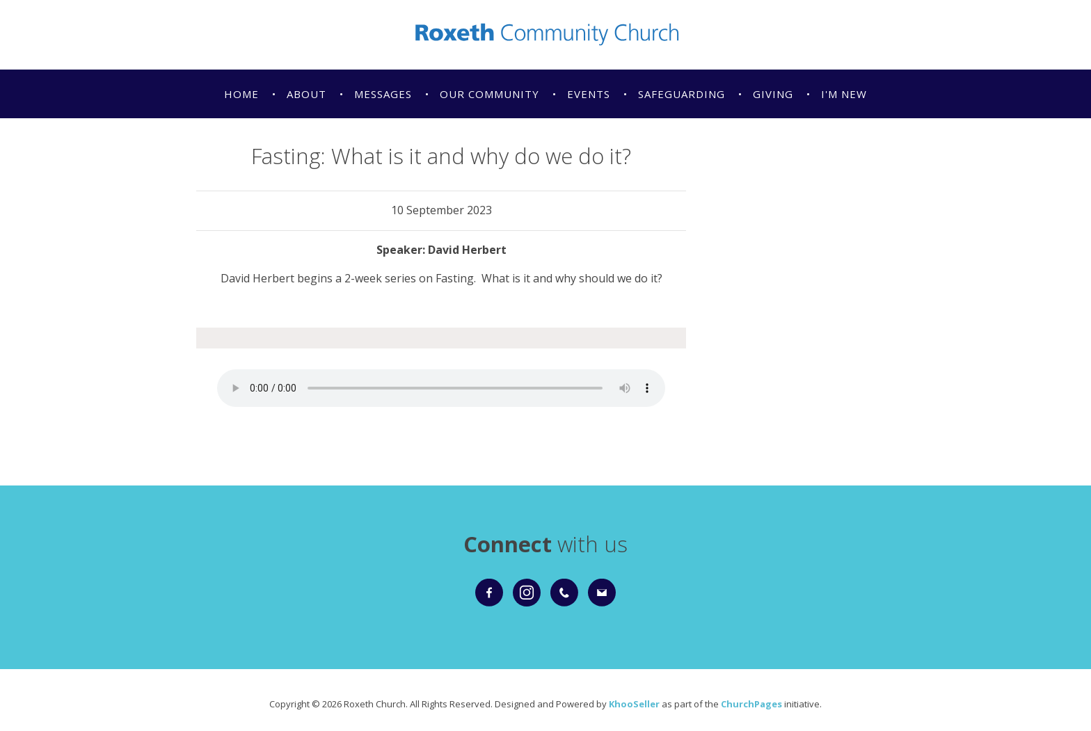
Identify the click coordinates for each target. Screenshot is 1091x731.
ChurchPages (751, 704)
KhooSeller (634, 704)
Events (588, 94)
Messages (383, 94)
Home (241, 94)
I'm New (844, 94)
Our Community (489, 94)
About (306, 94)
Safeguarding (681, 94)
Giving (773, 94)
